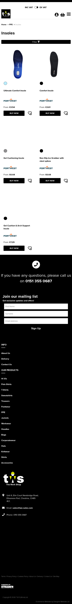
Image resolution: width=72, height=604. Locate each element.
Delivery (5, 358)
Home (3, 24)
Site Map (56, 576)
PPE (11, 24)
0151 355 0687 (38, 281)
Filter (36, 41)
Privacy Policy (11, 576)
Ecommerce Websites (43, 601)
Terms (3, 576)
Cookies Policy (23, 576)
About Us (5, 353)
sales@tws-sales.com (23, 507)
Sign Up (36, 328)
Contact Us (6, 364)
